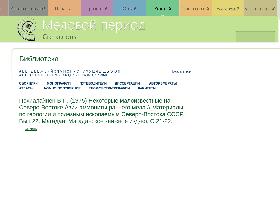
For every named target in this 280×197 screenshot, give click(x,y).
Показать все (181, 71)
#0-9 (103, 75)
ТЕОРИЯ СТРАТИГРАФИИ (109, 88)
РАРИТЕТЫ (147, 88)
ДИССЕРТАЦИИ (127, 83)
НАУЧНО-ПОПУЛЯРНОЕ (62, 88)
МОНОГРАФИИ (59, 83)
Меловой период (112, 28)
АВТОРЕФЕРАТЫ (163, 83)
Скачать (31, 129)
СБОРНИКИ (28, 83)
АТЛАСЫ (26, 88)
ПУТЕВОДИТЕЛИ (93, 83)
